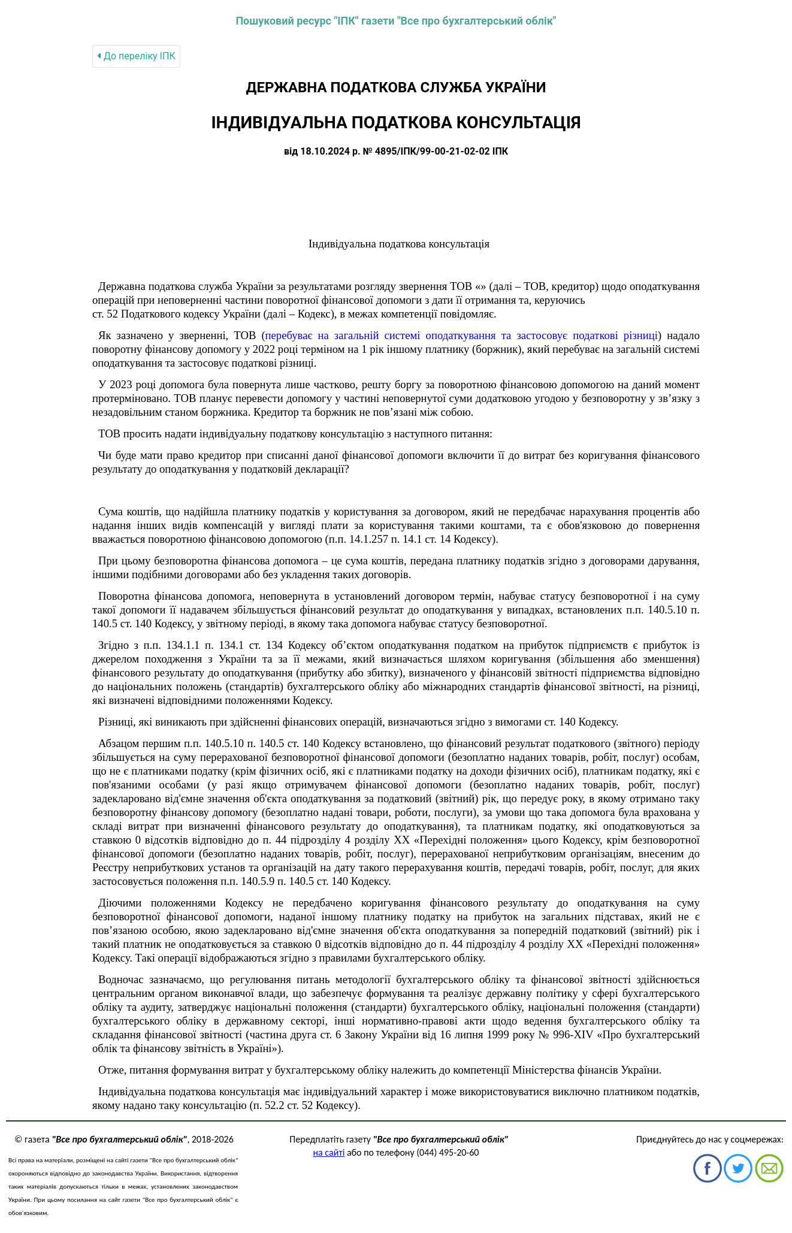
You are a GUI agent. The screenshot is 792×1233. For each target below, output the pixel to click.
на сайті (329, 1152)
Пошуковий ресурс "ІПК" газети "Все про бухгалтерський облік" (395, 20)
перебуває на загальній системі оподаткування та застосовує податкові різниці (461, 335)
